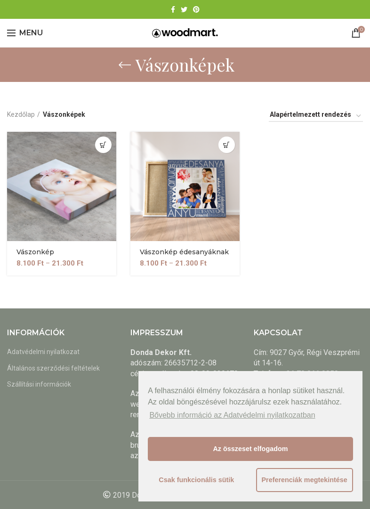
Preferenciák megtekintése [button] (304, 480)
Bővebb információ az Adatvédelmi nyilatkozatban (232, 415)
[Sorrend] (316, 116)
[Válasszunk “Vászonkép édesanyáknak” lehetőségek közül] (226, 145)
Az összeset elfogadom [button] (250, 448)
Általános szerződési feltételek (53, 368)
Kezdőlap (21, 114)
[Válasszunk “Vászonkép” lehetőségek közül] (103, 145)
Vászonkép (35, 252)
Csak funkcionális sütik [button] (196, 480)
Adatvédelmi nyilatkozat (43, 351)
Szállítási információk (39, 384)
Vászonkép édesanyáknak (184, 252)
